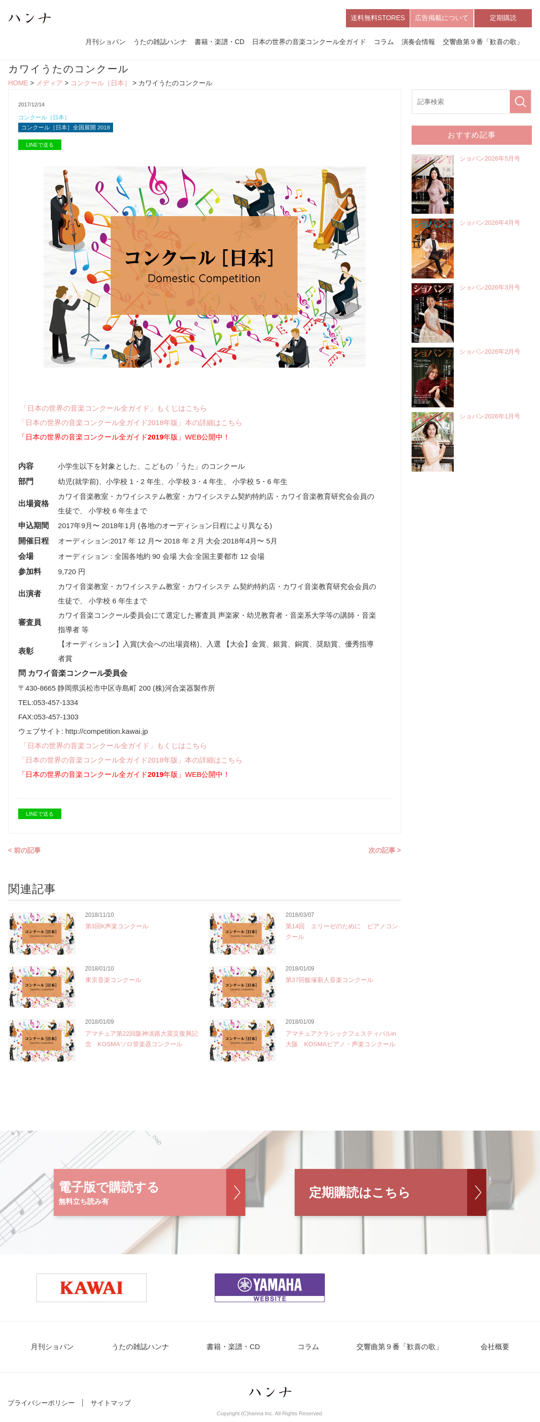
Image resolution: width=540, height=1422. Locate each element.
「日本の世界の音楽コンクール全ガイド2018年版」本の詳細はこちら (130, 425)
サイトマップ (111, 1406)
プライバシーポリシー (41, 1406)
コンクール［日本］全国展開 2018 (69, 130)
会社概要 (481, 1350)
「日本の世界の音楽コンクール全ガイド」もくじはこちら (113, 411)
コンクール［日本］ (100, 84)
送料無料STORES (378, 18)
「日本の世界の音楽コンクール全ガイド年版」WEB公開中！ (124, 440)
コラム (384, 42)
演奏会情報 (418, 42)
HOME (18, 84)
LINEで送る (39, 147)
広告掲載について (442, 18)
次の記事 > (384, 853)
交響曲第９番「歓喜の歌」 (483, 42)
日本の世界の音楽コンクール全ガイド (309, 42)
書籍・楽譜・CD (219, 42)
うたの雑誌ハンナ (160, 42)
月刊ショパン (105, 42)
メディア (49, 84)
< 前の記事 (24, 853)
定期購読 (503, 18)
